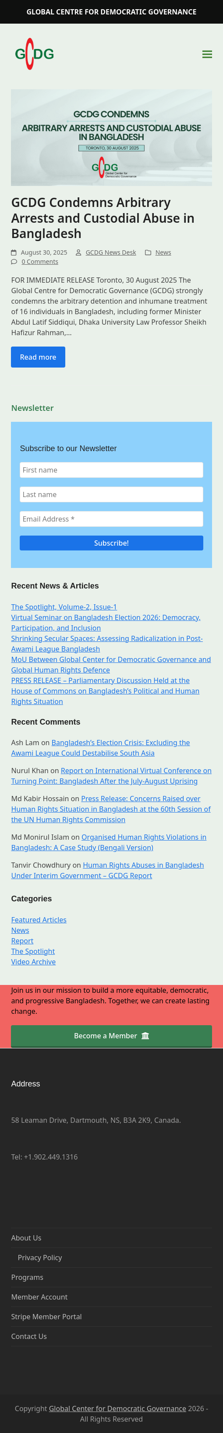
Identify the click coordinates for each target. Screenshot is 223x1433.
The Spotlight (33, 951)
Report (22, 941)
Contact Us (28, 1336)
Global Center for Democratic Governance (117, 1408)
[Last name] (111, 494)
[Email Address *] (111, 519)
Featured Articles (39, 920)
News (163, 252)
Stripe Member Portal (46, 1316)
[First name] (111, 470)
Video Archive (33, 962)
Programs (27, 1277)
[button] (207, 54)
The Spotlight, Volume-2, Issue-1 (64, 607)
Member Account (39, 1297)
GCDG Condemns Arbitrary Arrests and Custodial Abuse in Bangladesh (103, 217)
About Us (26, 1238)
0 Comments (39, 261)
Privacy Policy (40, 1257)
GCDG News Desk (111, 252)
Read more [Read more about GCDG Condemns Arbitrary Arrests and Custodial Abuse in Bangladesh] (38, 357)
